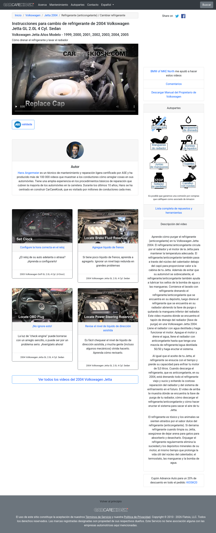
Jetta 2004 (50, 15)
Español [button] (106, 4)
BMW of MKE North (162, 71)
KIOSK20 (191, 482)
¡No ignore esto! (42, 326)
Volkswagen (32, 15)
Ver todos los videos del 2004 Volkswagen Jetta (75, 379)
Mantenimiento (59, 4)
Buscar (206, 4)
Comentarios (174, 84)
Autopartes (77, 4)
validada (23, 124)
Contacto (92, 4)
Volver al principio (111, 501)
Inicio (18, 15)
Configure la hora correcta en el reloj (42, 247)
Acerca (42, 4)
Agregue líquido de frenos (108, 247)
